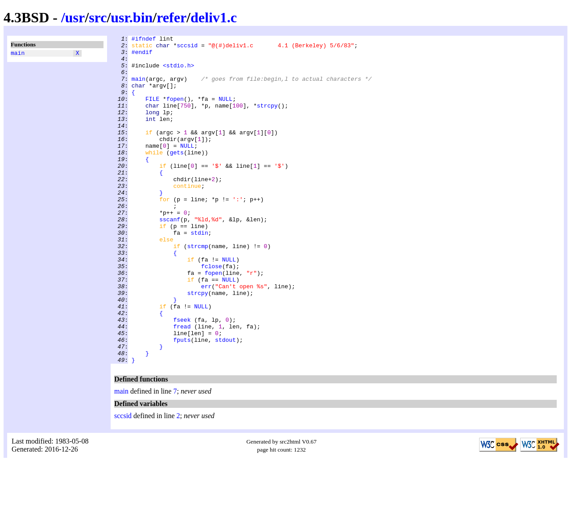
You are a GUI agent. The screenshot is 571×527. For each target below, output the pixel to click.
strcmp (197, 289)
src (98, 17)
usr (75, 17)
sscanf (169, 257)
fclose (211, 313)
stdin (199, 273)
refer (171, 17)
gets (177, 176)
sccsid (187, 48)
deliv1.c (213, 17)
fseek (181, 377)
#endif (142, 56)
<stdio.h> (178, 72)
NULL (225, 112)
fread (181, 385)
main (18, 54)
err (206, 337)
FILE (152, 112)
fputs (181, 401)
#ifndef (144, 40)
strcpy (267, 120)
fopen (175, 112)
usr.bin (132, 17)
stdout (225, 401)
